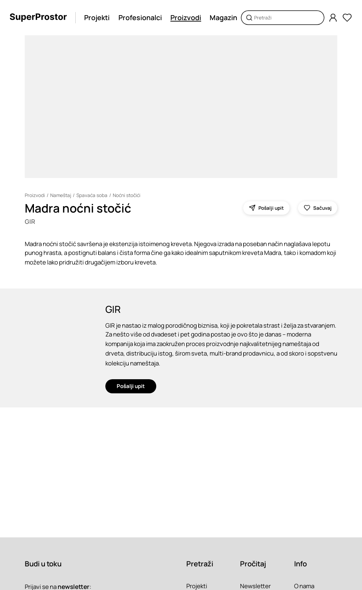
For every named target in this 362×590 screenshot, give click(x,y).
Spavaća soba (91, 195)
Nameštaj (60, 195)
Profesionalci (140, 17)
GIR (30, 221)
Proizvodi (185, 17)
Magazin (223, 17)
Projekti (97, 17)
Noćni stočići (126, 195)
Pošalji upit (131, 386)
